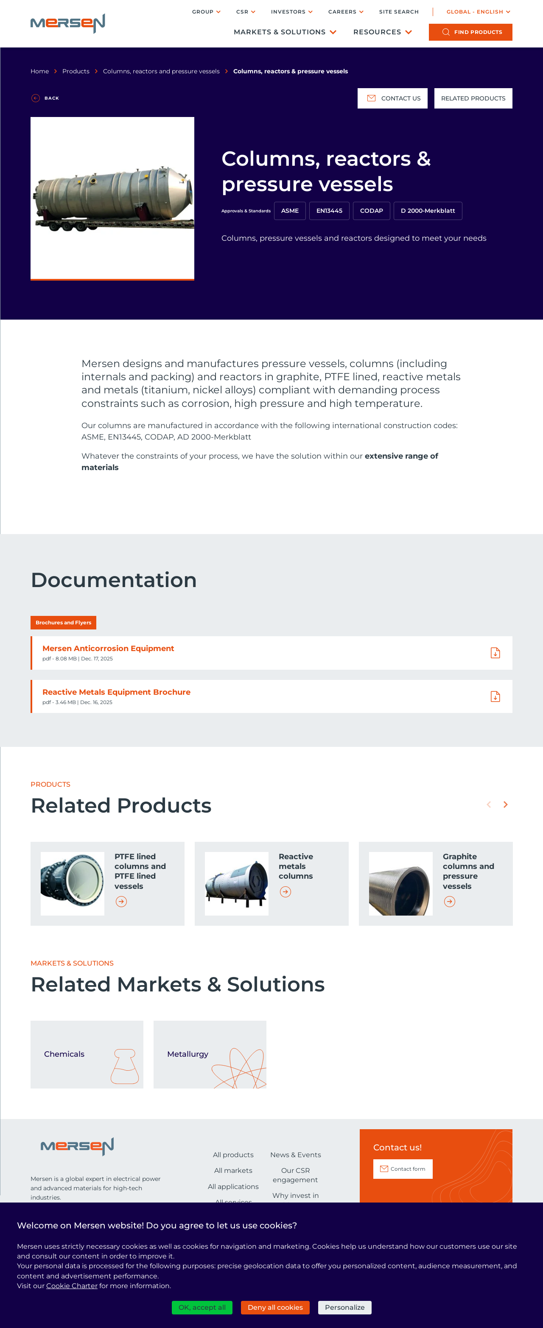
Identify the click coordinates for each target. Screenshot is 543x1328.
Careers (342, 11)
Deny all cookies (275, 1307)
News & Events (295, 1155)
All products (233, 1155)
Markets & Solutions (280, 32)
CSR (242, 11)
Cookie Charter (72, 1286)
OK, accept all (202, 1307)
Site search (399, 12)
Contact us (392, 98)
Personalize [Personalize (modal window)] (345, 1307)
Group (203, 11)
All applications (233, 1187)
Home (40, 71)
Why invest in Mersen (295, 1200)
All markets (233, 1171)
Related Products (473, 98)
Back (52, 98)
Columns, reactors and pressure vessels (161, 71)
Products (76, 71)
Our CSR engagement (295, 1175)
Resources (377, 32)
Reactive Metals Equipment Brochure (116, 692)
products (478, 32)
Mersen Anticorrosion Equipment (108, 648)
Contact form (408, 1169)
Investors (288, 11)
